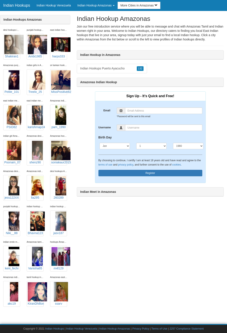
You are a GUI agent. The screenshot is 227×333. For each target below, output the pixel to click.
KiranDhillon (36, 293)
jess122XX (12, 187)
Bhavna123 (36, 223)
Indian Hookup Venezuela (54, 5)
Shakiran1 (12, 46)
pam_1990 (59, 117)
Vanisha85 (36, 258)
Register (150, 173)
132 (140, 68)
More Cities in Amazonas (139, 5)
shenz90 (36, 152)
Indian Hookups (16, 5)
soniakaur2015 (59, 152)
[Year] (188, 146)
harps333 (59, 46)
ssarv (59, 293)
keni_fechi (12, 258)
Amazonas (92, 39)
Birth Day (105, 137)
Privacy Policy (140, 328)
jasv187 (59, 223)
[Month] (115, 146)
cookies (176, 164)
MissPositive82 (59, 82)
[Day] (151, 146)
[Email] (163, 110)
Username (104, 127)
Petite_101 (12, 82)
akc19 (12, 293)
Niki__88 (12, 223)
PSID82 (12, 117)
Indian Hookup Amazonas (114, 328)
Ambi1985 (36, 46)
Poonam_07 (12, 152)
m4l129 (59, 258)
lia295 (36, 187)
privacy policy (125, 164)
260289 (59, 187)
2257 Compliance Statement (187, 328)
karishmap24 (36, 117)
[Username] (163, 127)
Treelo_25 (36, 82)
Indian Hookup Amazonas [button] (96, 5)
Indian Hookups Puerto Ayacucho (112, 68)
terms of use (105, 164)
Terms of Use (159, 328)
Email (106, 110)
